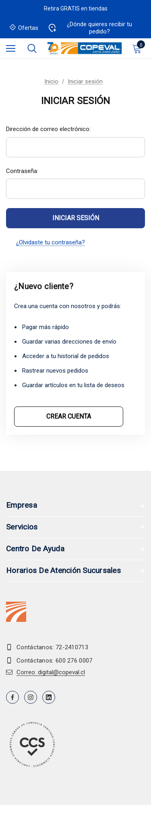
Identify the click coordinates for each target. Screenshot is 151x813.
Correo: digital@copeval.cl (51, 672)
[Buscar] (32, 48)
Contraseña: (22, 171)
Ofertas (24, 28)
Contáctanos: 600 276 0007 (55, 660)
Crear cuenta (68, 416)
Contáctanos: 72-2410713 (52, 647)
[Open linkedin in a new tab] (48, 697)
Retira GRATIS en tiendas (76, 8)
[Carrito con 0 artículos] (138, 48)
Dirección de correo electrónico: (48, 129)
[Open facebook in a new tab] (12, 697)
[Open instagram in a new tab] (30, 697)
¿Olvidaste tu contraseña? (50, 242)
